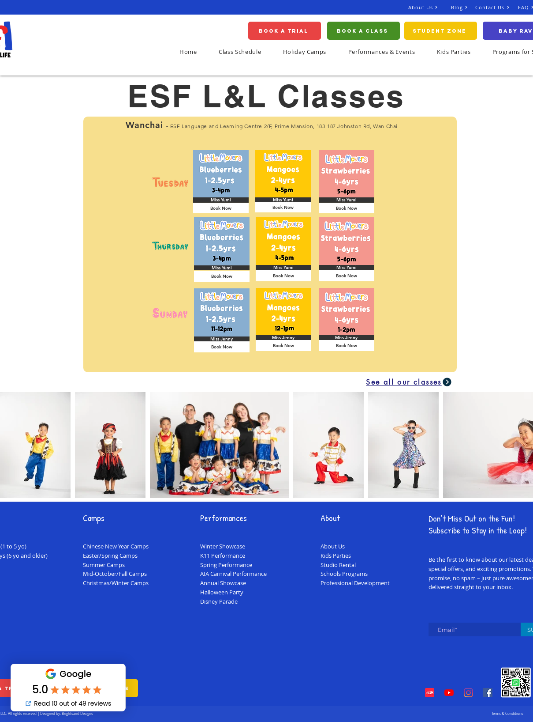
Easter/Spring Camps (110, 555)
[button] (454, 51)
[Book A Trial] (284, 31)
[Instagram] (468, 692)
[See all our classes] (409, 382)
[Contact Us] (496, 7)
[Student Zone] (440, 31)
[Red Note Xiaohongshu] (429, 692)
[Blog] (463, 7)
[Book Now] (221, 208)
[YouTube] (449, 692)
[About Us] (429, 7)
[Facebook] (487, 692)
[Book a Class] (363, 31)
